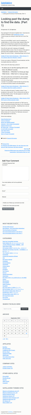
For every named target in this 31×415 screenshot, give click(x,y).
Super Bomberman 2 (6, 119)
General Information (12, 138)
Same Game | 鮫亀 (7, 246)
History (4, 279)
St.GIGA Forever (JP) (8, 368)
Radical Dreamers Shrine (9, 394)
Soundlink (5, 286)
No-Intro (5, 379)
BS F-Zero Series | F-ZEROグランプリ (12, 287)
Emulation (5, 269)
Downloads (5, 254)
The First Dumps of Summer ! (10, 230)
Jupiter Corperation (7, 366)
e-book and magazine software (10, 256)
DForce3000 (6, 376)
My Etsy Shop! (6, 352)
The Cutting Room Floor (8, 357)
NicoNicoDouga (6, 378)
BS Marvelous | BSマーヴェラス (10, 292)
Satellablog (6, 2)
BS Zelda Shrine (6, 348)
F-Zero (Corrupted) (5, 132)
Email (3, 191)
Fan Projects (6, 271)
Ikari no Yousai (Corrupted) (7, 134)
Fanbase (5, 267)
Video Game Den (7, 358)
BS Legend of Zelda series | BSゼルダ (12, 291)
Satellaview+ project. (19, 34)
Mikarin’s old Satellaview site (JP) (11, 391)
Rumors (5, 272)
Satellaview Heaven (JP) (9, 396)
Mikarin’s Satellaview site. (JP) (10, 392)
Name (3, 185)
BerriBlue (5, 347)
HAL (4, 258)
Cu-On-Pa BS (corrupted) (7, 129)
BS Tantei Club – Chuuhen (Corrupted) (10, 127)
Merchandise (6, 281)
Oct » (7, 338)
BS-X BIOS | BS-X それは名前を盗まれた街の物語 (14, 277)
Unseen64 (5, 383)
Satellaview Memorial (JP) (9, 399)
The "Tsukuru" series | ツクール (10, 253)
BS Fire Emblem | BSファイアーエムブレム (13, 289)
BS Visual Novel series (8, 295)
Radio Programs (7, 284)
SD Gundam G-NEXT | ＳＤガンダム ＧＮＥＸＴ (15, 248)
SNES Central (6, 381)
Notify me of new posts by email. (11, 205)
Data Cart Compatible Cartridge (10, 241)
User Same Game (5, 130)
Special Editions (6, 263)
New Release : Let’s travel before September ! (14, 228)
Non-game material (7, 259)
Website (4, 197)
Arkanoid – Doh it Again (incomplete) (10, 124)
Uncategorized (6, 299)
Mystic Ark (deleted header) (8, 122)
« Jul (4, 338)
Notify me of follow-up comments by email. (13, 202)
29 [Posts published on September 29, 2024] (26, 333)
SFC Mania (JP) (6, 401)
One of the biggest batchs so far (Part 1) (12, 233)
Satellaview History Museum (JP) (11, 397)
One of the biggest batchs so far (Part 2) (12, 231)
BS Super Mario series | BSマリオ (11, 294)
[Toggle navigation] (2, 9)
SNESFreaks (6, 355)
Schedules (5, 261)
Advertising (5, 276)
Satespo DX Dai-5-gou (6, 125)
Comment (5, 165)
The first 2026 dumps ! (8, 226)
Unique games (6, 266)
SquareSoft (5, 264)
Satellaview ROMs (7, 353)
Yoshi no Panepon (5, 120)
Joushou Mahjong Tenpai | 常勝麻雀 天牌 (13, 244)
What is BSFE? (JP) (7, 402)
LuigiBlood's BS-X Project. (9, 350)
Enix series (5, 297)
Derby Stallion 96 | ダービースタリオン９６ (13, 243)
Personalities (6, 282)
